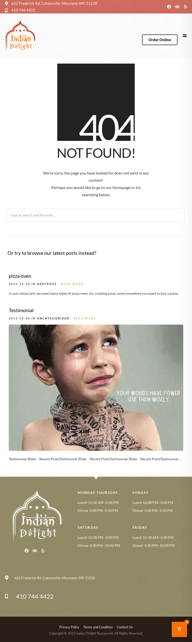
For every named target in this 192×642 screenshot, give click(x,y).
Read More (72, 283)
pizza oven (20, 276)
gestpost (47, 283)
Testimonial (21, 310)
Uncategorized (53, 318)
